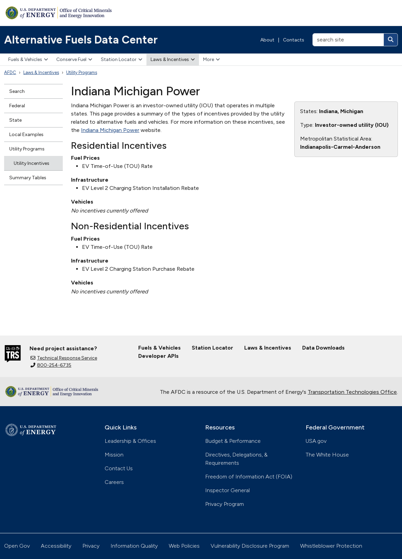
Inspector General (227, 490)
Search (17, 91)
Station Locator (121, 59)
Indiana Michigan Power (110, 130)
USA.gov (316, 441)
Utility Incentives (31, 163)
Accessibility (56, 546)
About (267, 40)
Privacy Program (224, 504)
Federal (17, 106)
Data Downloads (323, 347)
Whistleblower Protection (331, 546)
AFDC (10, 72)
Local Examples (26, 134)
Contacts (293, 40)
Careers (114, 482)
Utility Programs (81, 72)
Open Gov (17, 546)
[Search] (390, 39)
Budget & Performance (233, 441)
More (211, 59)
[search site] (348, 39)
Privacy (90, 546)
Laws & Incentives (173, 59)
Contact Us (119, 468)
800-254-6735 (51, 365)
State (15, 120)
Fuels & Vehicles (28, 59)
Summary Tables (27, 178)
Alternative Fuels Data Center (81, 39)
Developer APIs (158, 356)
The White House (327, 454)
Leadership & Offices (130, 441)
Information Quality (134, 546)
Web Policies (184, 546)
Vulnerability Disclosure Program (250, 546)
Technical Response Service (64, 358)
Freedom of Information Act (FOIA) (248, 476)
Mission (114, 454)
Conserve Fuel (74, 59)
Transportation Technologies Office (352, 392)
